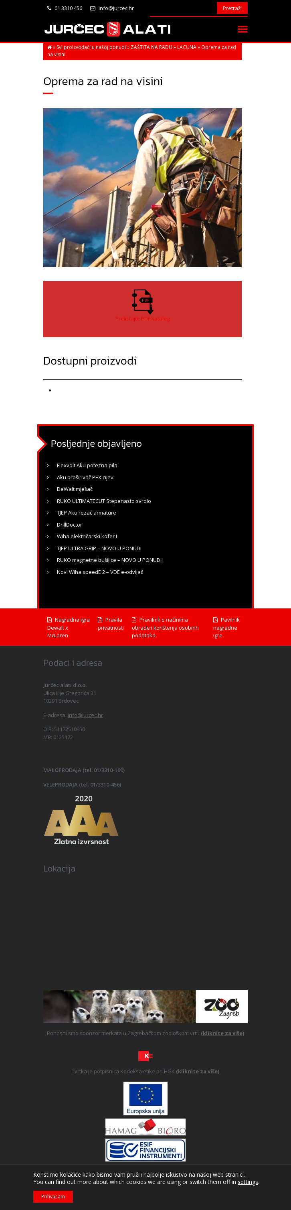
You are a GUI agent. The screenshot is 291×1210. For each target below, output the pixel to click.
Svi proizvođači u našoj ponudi (91, 47)
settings (248, 1182)
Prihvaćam (53, 1196)
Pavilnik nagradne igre (226, 627)
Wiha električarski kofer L (87, 536)
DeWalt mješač (75, 489)
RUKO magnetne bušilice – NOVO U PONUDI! (110, 559)
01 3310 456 (64, 8)
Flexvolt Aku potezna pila (87, 465)
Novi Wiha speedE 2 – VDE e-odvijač (100, 572)
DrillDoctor (69, 524)
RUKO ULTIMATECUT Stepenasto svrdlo (104, 501)
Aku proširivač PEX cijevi (86, 477)
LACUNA (186, 47)
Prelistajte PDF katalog (142, 318)
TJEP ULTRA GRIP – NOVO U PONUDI (99, 548)
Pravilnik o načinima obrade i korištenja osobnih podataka (165, 627)
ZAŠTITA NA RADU (151, 47)
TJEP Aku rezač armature (86, 512)
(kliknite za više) (222, 1033)
